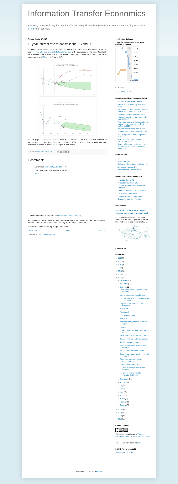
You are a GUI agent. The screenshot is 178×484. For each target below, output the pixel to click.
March (122, 399)
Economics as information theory (130, 196)
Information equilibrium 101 (128, 183)
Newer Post (33, 231)
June (122, 389)
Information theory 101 (126, 180)
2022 (120, 261)
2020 (120, 268)
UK (43, 57)
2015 (120, 413)
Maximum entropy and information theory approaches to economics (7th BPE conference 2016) (133, 124)
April (122, 395)
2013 (120, 419)
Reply (36, 174)
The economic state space (127, 193)
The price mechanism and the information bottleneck (131, 374)
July (121, 386)
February (123, 402)
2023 (120, 258)
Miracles (123, 327)
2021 (120, 265)
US (80, 54)
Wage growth (124, 312)
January (123, 405)
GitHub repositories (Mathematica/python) (133, 164)
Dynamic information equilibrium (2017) (132, 129)
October (123, 287)
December (124, 280)
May (122, 392)
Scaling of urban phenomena (130, 342)
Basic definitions (124, 161)
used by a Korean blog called (52, 52)
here (139, 443)
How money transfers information (130, 199)
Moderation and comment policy (70, 216)
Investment (124, 309)
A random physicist (125, 92)
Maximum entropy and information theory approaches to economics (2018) (133, 110)
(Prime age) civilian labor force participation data (131, 360)
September (124, 379)
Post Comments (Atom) (46, 235)
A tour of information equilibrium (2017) (132, 114)
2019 (120, 271)
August (123, 382)
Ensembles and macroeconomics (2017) (132, 132)
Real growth (124, 319)
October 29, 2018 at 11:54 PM (56, 167)
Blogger (99, 472)
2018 (120, 274)
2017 (120, 278)
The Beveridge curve (127, 315)
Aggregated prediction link (127, 167)
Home (68, 231)
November (124, 284)
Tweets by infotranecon (124, 452)
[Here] (31, 28)
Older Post (102, 231)
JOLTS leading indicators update (132, 351)
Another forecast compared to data (132, 295)
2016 (120, 409)
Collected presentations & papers (130, 102)
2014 (120, 416)
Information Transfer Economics (87, 13)
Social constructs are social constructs (134, 336)
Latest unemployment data (129, 364)
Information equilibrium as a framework (132, 191)
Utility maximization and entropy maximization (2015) (129, 140)
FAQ (119, 158)
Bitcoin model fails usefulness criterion (134, 339)
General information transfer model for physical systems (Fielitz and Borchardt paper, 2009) (132, 146)
